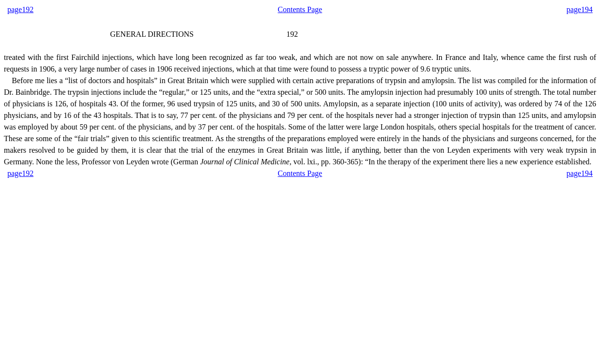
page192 (20, 9)
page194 (580, 9)
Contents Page (300, 9)
